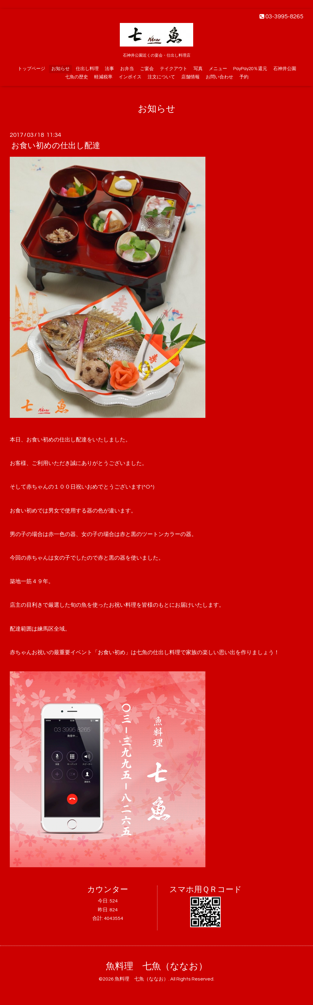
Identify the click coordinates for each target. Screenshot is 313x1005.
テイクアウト (173, 68)
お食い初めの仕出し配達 (55, 146)
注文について (161, 77)
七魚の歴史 (76, 77)
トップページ (31, 68)
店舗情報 (190, 77)
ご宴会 (147, 68)
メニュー (218, 68)
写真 (198, 68)
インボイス (130, 77)
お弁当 (127, 68)
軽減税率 (103, 77)
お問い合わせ (219, 77)
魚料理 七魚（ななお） (157, 966)
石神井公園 (284, 68)
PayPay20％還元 (250, 68)
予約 (244, 77)
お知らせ (60, 68)
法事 (109, 68)
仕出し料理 (87, 68)
